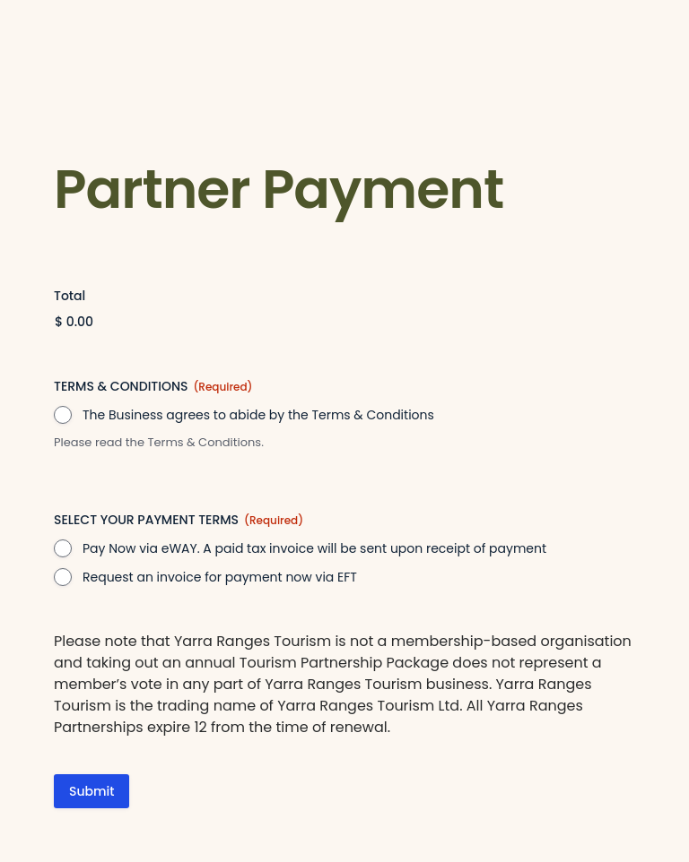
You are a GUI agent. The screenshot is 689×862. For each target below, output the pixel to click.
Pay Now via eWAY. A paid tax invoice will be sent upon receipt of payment (314, 548)
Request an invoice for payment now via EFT (220, 577)
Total (69, 296)
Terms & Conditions (204, 442)
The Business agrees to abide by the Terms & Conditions (258, 415)
